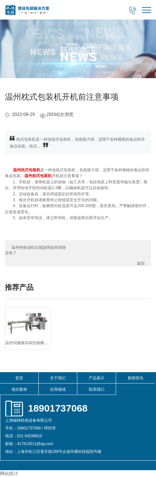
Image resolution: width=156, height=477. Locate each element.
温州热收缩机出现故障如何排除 (38, 247)
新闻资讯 (135, 378)
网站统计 (9, 473)
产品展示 (96, 378)
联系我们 (96, 389)
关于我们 (58, 378)
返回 (141, 263)
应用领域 (58, 389)
